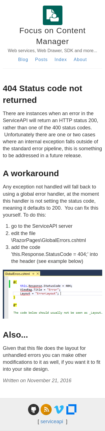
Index (61, 59)
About (80, 59)
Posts (41, 59)
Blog (23, 59)
